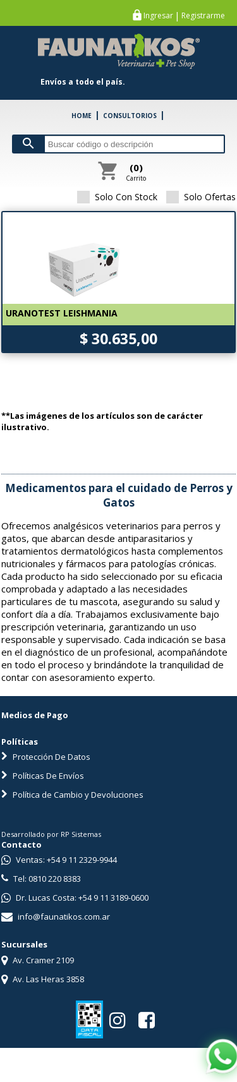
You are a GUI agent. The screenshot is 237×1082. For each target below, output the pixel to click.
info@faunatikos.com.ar (55, 916)
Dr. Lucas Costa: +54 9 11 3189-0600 (75, 897)
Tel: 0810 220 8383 (41, 878)
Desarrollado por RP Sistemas (51, 834)
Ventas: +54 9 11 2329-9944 (59, 859)
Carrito (136, 172)
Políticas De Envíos (42, 775)
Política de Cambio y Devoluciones (72, 794)
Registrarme (203, 16)
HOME (81, 115)
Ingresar (158, 16)
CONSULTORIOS (130, 115)
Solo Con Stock (117, 197)
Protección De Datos (45, 756)
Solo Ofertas (201, 197)
